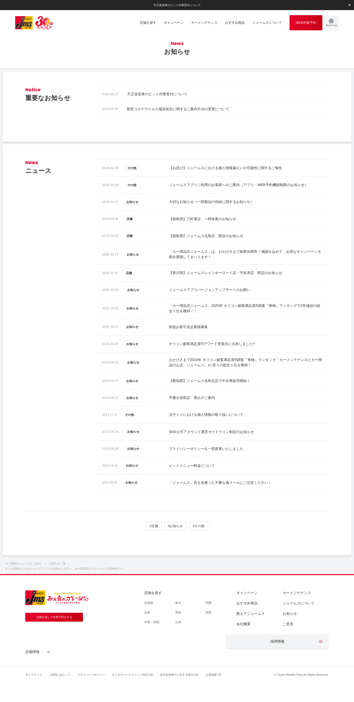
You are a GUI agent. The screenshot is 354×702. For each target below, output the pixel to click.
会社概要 (243, 643)
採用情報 (277, 661)
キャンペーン (247, 612)
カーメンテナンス (297, 612)
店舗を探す (153, 612)
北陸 (147, 632)
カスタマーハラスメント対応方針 (132, 694)
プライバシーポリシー (91, 694)
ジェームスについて (299, 623)
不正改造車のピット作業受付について (177, 5)
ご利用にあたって (60, 694)
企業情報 (211, 694)
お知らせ (290, 633)
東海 (178, 632)
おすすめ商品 (247, 623)
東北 (178, 622)
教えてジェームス (250, 633)
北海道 (148, 622)
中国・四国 (151, 641)
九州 (178, 641)
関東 (209, 622)
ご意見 (288, 643)
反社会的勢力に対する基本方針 (179, 694)
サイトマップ (33, 694)
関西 (209, 632)
